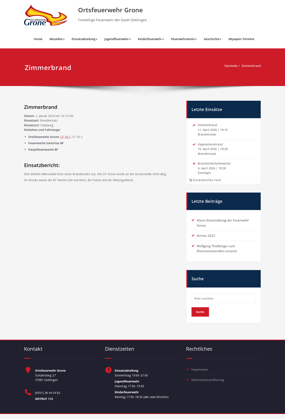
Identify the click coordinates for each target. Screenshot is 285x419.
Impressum (199, 372)
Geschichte (212, 39)
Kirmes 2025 (206, 239)
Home (38, 39)
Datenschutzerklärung (207, 383)
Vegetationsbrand (211, 146)
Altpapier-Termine (241, 39)
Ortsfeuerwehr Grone (110, 10)
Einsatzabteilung (84, 39)
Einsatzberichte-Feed (208, 183)
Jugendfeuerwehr (117, 39)
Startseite (229, 66)
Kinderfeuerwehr (151, 39)
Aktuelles (57, 39)
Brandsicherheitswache (215, 166)
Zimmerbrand (251, 66)
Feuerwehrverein (184, 39)
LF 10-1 (69, 138)
